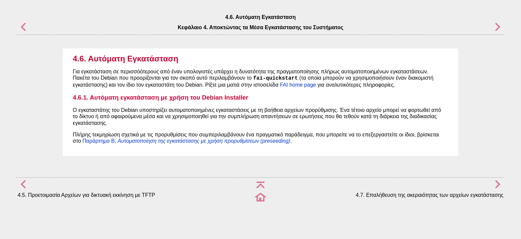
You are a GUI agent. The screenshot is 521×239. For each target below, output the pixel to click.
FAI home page (298, 85)
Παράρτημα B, (186, 141)
